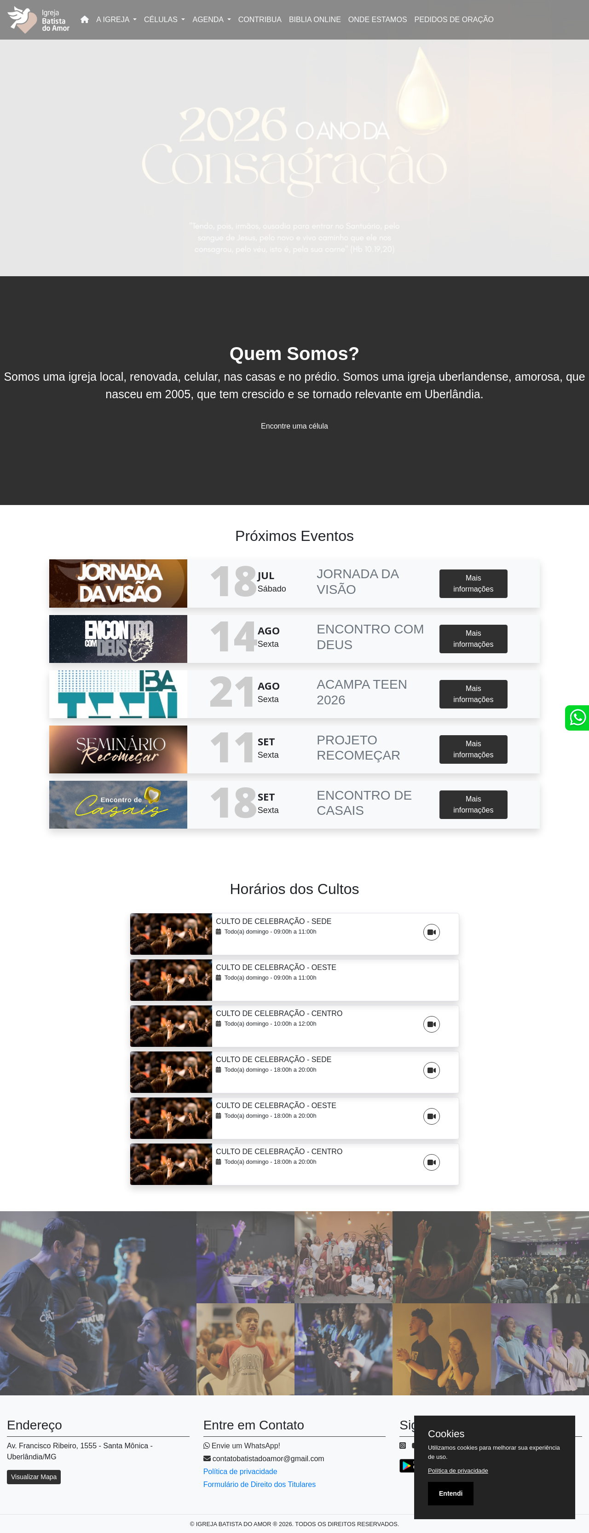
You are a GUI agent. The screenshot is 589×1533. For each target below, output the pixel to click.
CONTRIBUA (260, 19)
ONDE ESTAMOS (377, 19)
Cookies (446, 1434)
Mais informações (473, 583)
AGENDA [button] (208, 19)
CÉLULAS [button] (161, 19)
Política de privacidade (240, 1471)
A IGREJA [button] (113, 19)
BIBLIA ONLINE (315, 19)
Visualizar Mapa (34, 1477)
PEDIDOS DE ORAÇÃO (454, 19)
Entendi (450, 1493)
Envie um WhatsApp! (241, 1446)
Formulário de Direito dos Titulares (259, 1484)
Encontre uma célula (294, 426)
